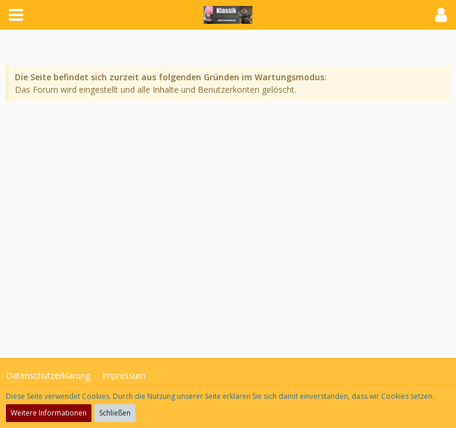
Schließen (115, 413)
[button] (16, 14)
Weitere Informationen (49, 413)
